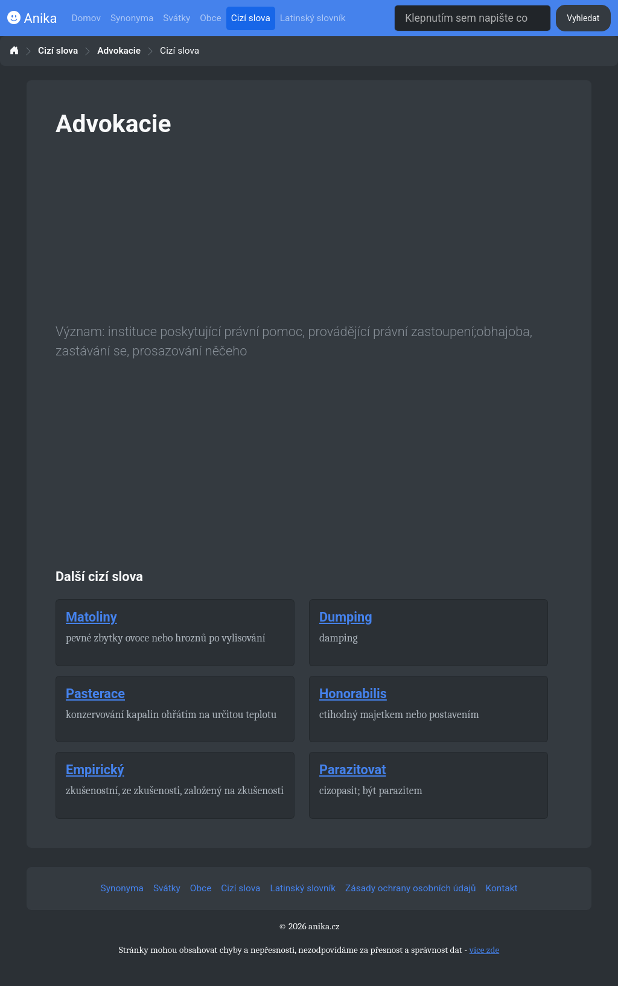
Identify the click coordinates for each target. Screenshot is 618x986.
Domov (86, 18)
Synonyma (131, 18)
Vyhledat (583, 18)
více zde (485, 949)
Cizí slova (250, 18)
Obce (210, 18)
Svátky (176, 18)
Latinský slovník (313, 18)
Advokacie (119, 51)
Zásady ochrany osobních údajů (410, 888)
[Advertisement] (309, 228)
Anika (32, 18)
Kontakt (502, 888)
